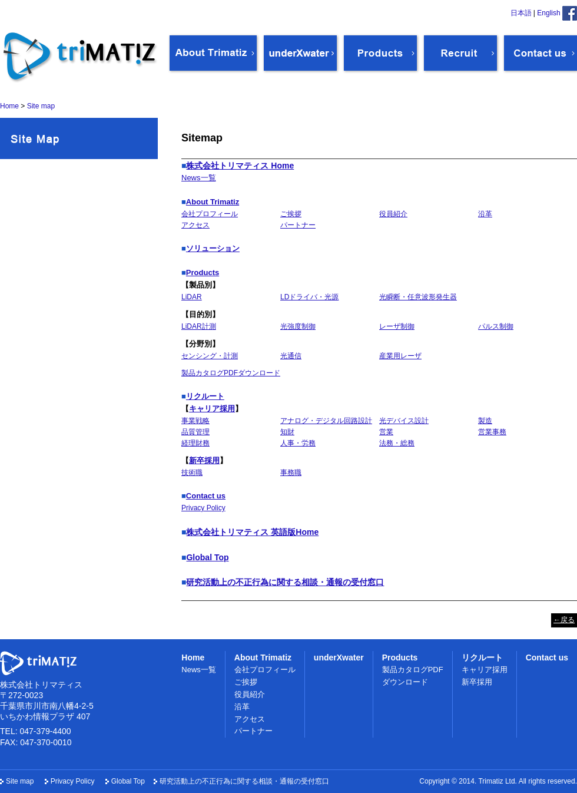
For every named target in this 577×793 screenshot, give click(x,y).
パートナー (298, 225)
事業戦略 (195, 421)
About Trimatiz (212, 201)
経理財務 (195, 443)
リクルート (205, 396)
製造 (485, 421)
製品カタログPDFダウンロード (230, 373)
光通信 (290, 356)
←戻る (564, 620)
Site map (20, 781)
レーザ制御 (396, 326)
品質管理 (195, 432)
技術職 (192, 472)
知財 (287, 432)
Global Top (207, 557)
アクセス (195, 225)
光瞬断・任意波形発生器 (418, 297)
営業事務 (492, 432)
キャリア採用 (212, 408)
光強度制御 (298, 326)
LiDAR (191, 297)
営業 (386, 432)
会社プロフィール (209, 214)
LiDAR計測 (198, 326)
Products (202, 272)
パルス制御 (495, 326)
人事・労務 (298, 443)
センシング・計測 (209, 356)
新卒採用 (204, 460)
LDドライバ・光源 (309, 297)
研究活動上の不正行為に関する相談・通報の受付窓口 (285, 582)
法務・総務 (396, 443)
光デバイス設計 (404, 421)
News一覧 (198, 177)
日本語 (521, 13)
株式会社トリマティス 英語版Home (252, 532)
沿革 (485, 214)
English (548, 13)
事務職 (290, 472)
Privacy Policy (203, 508)
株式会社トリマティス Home (240, 165)
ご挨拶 (290, 214)
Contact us (206, 495)
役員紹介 (393, 214)
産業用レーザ (400, 356)
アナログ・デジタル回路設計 (326, 421)
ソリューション (213, 248)
